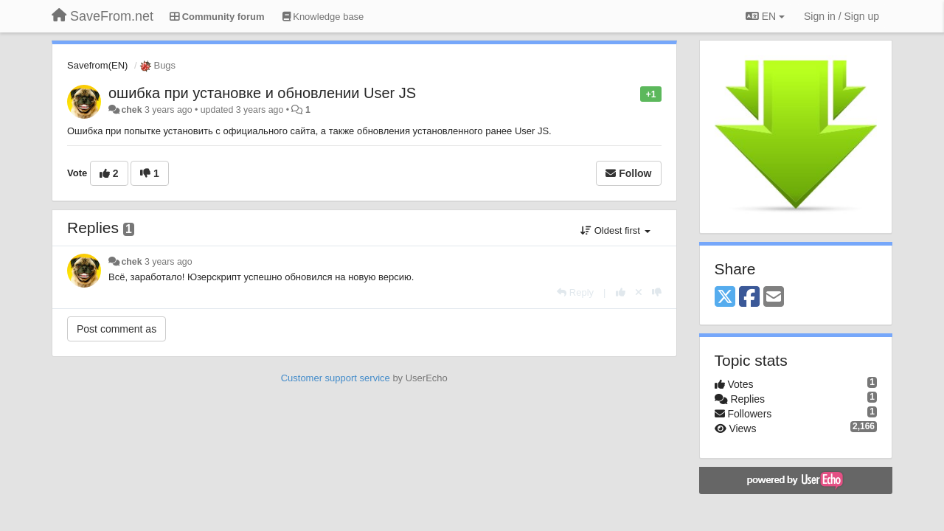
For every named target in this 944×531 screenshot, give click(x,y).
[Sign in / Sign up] (841, 16)
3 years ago (168, 262)
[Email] (773, 297)
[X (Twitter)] (725, 297)
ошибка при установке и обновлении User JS (262, 93)
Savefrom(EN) (97, 65)
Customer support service (335, 378)
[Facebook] (749, 297)
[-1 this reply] (657, 292)
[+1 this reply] (620, 292)
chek (131, 110)
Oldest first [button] (615, 230)
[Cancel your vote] (638, 292)
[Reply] (575, 292)
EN (765, 16)
